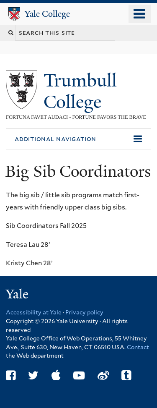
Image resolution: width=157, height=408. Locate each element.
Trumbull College (80, 91)
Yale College (47, 13)
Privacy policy (84, 312)
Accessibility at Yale (34, 312)
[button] (78, 139)
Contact (138, 347)
